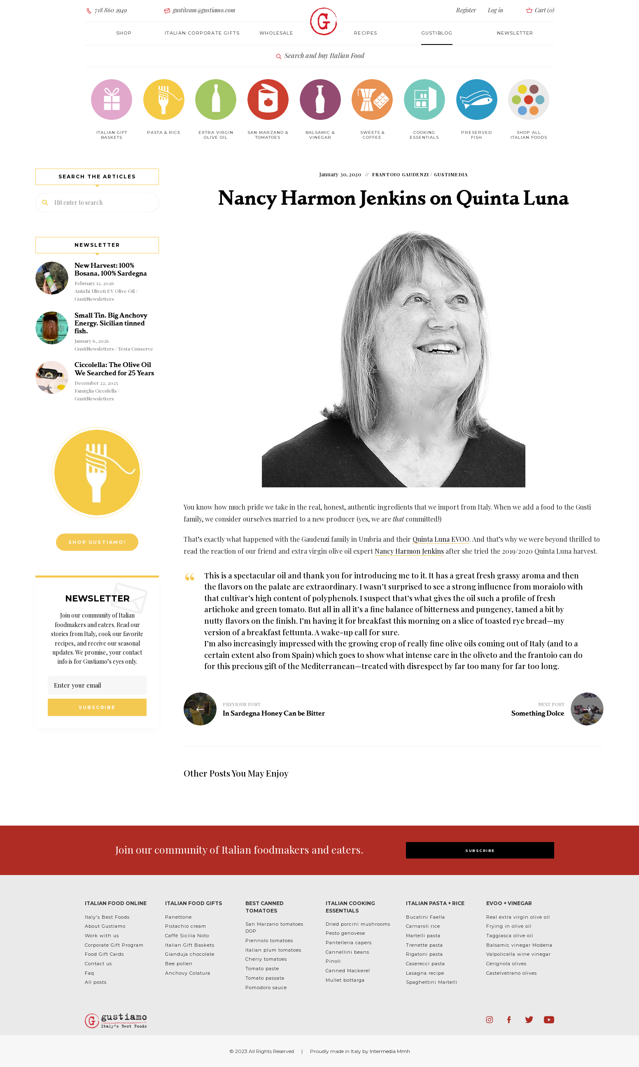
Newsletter (515, 33)
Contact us (98, 963)
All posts (96, 982)
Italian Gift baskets (111, 135)
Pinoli (333, 961)
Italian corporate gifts (202, 33)
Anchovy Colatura (187, 973)
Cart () (539, 10)
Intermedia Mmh (390, 1051)
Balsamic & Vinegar (320, 135)
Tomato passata (265, 978)
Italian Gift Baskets (190, 945)
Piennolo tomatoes (269, 940)
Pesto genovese (345, 933)
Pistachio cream (185, 926)
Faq (89, 973)
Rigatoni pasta (424, 954)
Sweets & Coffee (372, 135)
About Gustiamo (105, 926)
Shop (124, 33)
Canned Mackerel (348, 970)
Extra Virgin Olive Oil (215, 135)
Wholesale (276, 33)
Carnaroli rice (423, 926)
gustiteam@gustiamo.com (199, 10)
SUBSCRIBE (480, 850)
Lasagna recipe (425, 973)
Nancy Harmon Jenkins (409, 551)
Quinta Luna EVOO (441, 539)
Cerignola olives (506, 963)
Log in (495, 10)
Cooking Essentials (424, 135)
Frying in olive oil (509, 926)
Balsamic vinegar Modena (519, 945)
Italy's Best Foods (107, 917)
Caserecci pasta (425, 963)
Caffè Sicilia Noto (187, 935)
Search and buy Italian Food (319, 56)
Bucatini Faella (425, 917)
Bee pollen (179, 963)
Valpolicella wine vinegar (518, 954)
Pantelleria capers (349, 942)
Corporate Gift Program (114, 945)
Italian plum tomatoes (273, 950)
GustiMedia (451, 174)
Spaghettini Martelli (431, 982)
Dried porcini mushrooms (358, 924)
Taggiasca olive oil (509, 935)
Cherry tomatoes (266, 959)
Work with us (102, 935)
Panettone (178, 917)
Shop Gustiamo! (97, 542)
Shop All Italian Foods (529, 135)
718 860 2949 (106, 10)
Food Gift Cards (104, 954)
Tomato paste (262, 968)
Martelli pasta (423, 935)
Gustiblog (437, 33)
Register (466, 10)
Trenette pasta (424, 945)
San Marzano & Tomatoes (267, 135)
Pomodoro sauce (266, 987)
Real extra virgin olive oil (518, 917)
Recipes (365, 33)
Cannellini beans (347, 952)
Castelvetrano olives (511, 973)
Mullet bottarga (345, 980)
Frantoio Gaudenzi (400, 174)
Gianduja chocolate (190, 954)
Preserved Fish (476, 135)
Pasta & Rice (164, 132)
